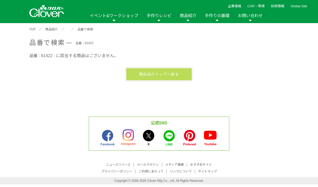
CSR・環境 (256, 6)
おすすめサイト (201, 164)
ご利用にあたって (151, 171)
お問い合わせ (250, 16)
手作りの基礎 (217, 16)
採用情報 (277, 6)
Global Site (299, 6)
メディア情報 (174, 164)
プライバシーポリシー (116, 171)
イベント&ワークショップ (114, 16)
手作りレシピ (159, 16)
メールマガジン (148, 164)
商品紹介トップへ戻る (159, 74)
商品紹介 (188, 16)
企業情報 (234, 6)
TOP (32, 29)
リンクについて (181, 171)
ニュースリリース (118, 164)
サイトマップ (207, 171)
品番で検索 (85, 29)
